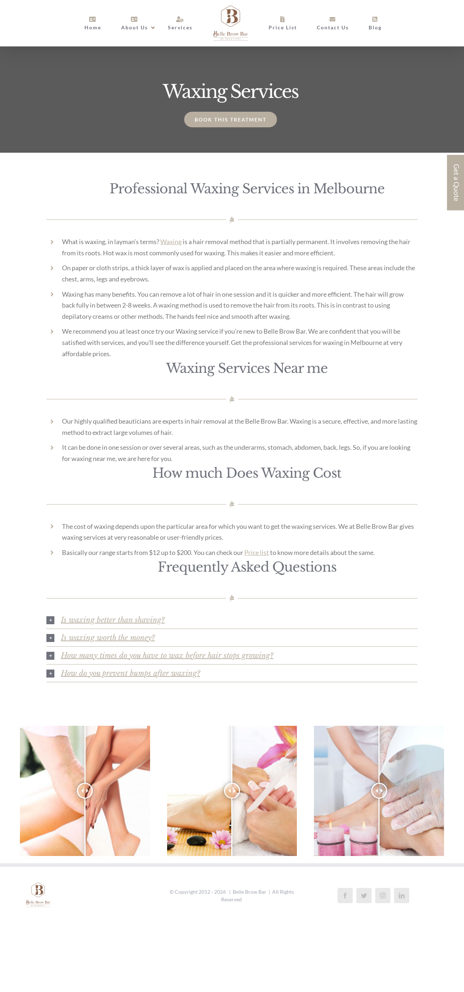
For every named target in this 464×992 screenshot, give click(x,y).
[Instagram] (382, 895)
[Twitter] (364, 895)
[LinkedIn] (401, 895)
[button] (232, 620)
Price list (256, 552)
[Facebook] (345, 895)
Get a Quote (456, 182)
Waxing (171, 242)
